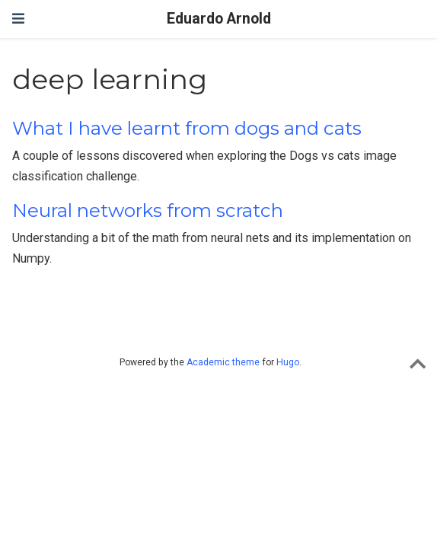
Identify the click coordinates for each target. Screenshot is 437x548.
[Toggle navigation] (18, 18)
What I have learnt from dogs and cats (187, 128)
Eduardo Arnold (219, 18)
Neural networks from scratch (147, 210)
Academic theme (223, 362)
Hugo (287, 362)
